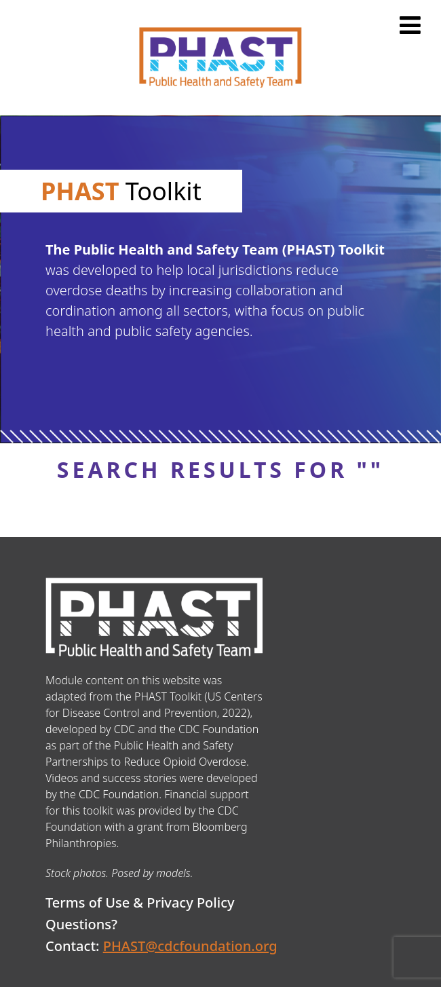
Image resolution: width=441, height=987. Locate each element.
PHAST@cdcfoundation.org (190, 946)
